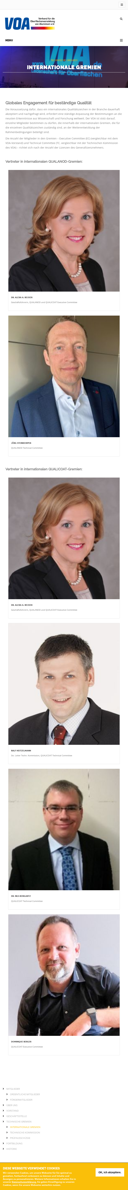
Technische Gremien (18, 1121)
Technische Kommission (25, 1132)
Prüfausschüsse (20, 1138)
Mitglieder (13, 1088)
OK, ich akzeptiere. (110, 1172)
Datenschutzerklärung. (24, 1181)
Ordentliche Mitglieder (25, 1094)
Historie (11, 1149)
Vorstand (12, 1110)
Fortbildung (14, 1143)
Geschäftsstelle (16, 1116)
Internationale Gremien (25, 1127)
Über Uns (11, 1105)
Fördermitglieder (21, 1099)
